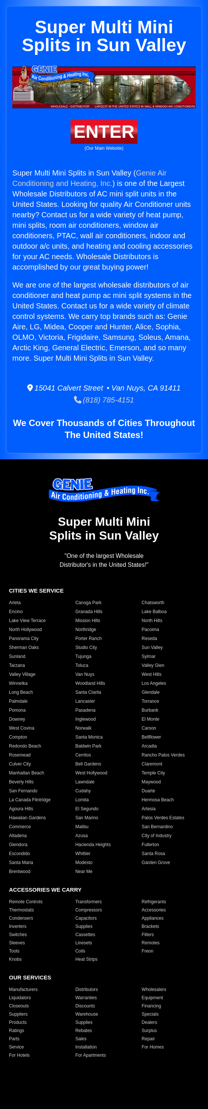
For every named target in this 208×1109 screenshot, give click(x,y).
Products (18, 1022)
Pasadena (85, 710)
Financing (151, 1006)
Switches (18, 934)
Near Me (84, 871)
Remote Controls (26, 901)
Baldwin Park (88, 746)
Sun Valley (152, 647)
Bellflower (151, 737)
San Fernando (23, 790)
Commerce (20, 826)
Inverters (18, 926)
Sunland (17, 656)
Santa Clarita (88, 692)
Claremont (152, 764)
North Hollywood (25, 629)
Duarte (148, 790)
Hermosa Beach (158, 799)
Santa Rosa (153, 853)
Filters (148, 934)
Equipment (152, 997)
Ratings (16, 1030)
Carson (149, 728)
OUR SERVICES (30, 977)
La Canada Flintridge (29, 799)
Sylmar (148, 656)
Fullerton (150, 844)
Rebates (83, 1030)
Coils (80, 951)
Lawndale (84, 782)
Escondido (19, 853)
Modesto (84, 862)
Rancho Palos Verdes (163, 755)
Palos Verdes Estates (163, 817)
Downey (17, 719)
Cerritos (83, 755)
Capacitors (86, 918)
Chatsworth (153, 602)
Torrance (150, 701)
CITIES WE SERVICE (36, 590)
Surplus (149, 1030)
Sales (81, 1038)
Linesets (83, 942)
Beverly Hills (21, 782)
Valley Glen (153, 665)
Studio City (86, 647)
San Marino (86, 817)
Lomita (82, 799)
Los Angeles (154, 683)
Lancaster (85, 701)
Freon (147, 951)
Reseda (149, 638)
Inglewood (85, 719)
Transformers (88, 901)
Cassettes (85, 934)
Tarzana (17, 665)
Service (16, 1047)
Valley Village (22, 674)
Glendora (18, 844)
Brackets (150, 926)
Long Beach (21, 692)
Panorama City (23, 638)
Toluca (82, 665)
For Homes (153, 1047)
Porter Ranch (88, 638)
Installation (86, 1047)
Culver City (20, 764)
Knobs (15, 959)
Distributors (86, 989)
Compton (18, 737)
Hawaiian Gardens (27, 817)
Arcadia (149, 746)
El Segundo (87, 808)
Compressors (88, 910)
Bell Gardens (88, 764)
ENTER (104, 132)
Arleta (15, 602)
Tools (14, 951)
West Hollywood (91, 773)
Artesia (148, 808)
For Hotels (19, 1055)
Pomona (17, 710)
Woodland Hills (90, 683)
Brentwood (19, 871)
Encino (16, 611)
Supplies (84, 926)
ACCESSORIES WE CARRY (45, 889)
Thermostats (21, 910)
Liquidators (20, 997)
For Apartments (90, 1055)
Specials (150, 1014)
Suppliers (18, 1014)
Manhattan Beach (26, 773)
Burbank (150, 710)
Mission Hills (87, 620)
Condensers (21, 918)
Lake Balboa (154, 611)
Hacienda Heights (93, 844)
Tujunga (83, 656)
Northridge (85, 629)
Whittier (83, 853)
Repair (148, 1038)
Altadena (18, 835)
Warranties (86, 997)
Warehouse (86, 1014)
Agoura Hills (21, 808)
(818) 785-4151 (104, 400)
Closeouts (19, 1006)
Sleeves (17, 942)
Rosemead (20, 755)
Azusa (81, 835)
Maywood (151, 782)
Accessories (154, 910)
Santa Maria (21, 862)
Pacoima (150, 629)
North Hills (152, 620)
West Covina (21, 728)
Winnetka (18, 683)
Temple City (153, 773)
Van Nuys (84, 674)
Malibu (82, 826)
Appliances (153, 918)
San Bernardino (157, 826)
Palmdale (18, 701)
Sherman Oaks (24, 647)
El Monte (150, 719)
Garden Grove (156, 862)
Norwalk (83, 728)
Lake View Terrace (27, 620)
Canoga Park (88, 602)
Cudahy (83, 790)
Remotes (150, 942)
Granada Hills (89, 611)
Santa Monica (89, 737)
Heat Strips (86, 959)
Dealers (149, 1022)
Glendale (150, 692)
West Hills (151, 674)
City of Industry (156, 835)
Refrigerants (154, 901)
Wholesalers (154, 989)
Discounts (85, 1006)
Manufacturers (23, 989)
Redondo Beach (25, 746)
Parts (14, 1038)
